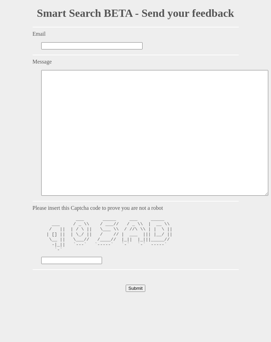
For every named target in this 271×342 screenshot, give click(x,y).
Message (42, 62)
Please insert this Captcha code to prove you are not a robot (98, 233)
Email (39, 34)
